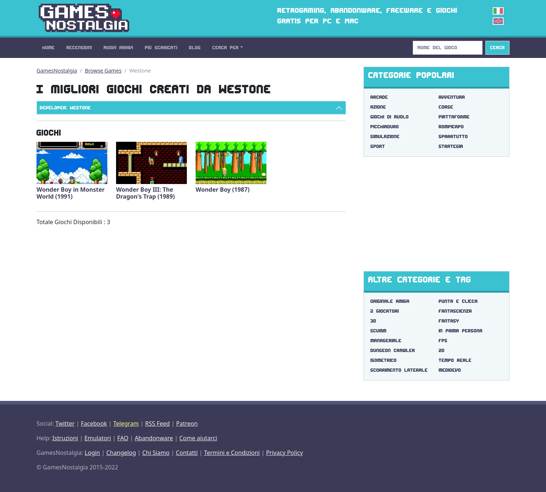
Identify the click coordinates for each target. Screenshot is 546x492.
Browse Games (103, 70)
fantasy (449, 321)
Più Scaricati (161, 47)
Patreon (187, 423)
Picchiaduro (384, 126)
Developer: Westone (65, 107)
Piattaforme (454, 117)
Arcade (379, 97)
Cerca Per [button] (225, 47)
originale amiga (390, 301)
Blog (195, 47)
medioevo (450, 370)
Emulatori (97, 438)
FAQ (122, 438)
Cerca (497, 47)
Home (48, 47)
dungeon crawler (392, 350)
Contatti (187, 453)
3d (373, 321)
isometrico (383, 360)
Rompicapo (451, 126)
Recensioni (79, 47)
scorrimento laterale (399, 370)
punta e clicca (458, 301)
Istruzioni (65, 438)
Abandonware (154, 438)
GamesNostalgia (56, 70)
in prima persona (460, 330)
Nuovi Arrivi (118, 47)
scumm (378, 330)
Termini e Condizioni (232, 453)
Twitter (64, 423)
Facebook (94, 423)
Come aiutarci (198, 438)
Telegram (126, 423)
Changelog (121, 453)
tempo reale (455, 360)
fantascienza (455, 311)
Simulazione (385, 136)
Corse (446, 107)
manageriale (385, 340)
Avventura (452, 97)
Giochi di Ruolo (389, 117)
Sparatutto (453, 136)
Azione (378, 107)
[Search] (447, 48)
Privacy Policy (284, 453)
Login (92, 453)
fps (443, 340)
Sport (377, 146)
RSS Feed (157, 423)
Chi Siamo (156, 453)
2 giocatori (384, 311)
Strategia (451, 146)
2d (442, 350)
